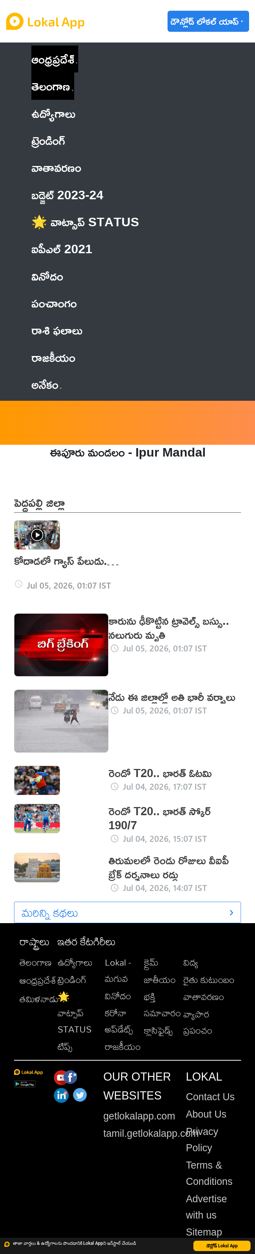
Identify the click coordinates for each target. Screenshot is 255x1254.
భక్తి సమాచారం (162, 1004)
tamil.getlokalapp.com (151, 1133)
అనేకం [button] (46, 384)
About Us (206, 1114)
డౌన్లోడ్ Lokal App (222, 1245)
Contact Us (210, 1096)
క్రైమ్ (151, 962)
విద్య (190, 962)
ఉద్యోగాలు (75, 962)
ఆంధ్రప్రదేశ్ (52, 59)
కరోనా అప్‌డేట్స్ (119, 1021)
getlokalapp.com (139, 1116)
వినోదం (118, 996)
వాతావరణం (203, 996)
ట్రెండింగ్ (72, 979)
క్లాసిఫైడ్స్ (158, 1030)
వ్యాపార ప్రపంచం (197, 1022)
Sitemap (204, 1232)
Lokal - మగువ (118, 970)
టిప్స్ (65, 1046)
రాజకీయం (123, 1046)
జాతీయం (160, 979)
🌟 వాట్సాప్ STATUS (75, 1012)
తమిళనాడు (39, 999)
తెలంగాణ (50, 86)
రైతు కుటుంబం (208, 979)
